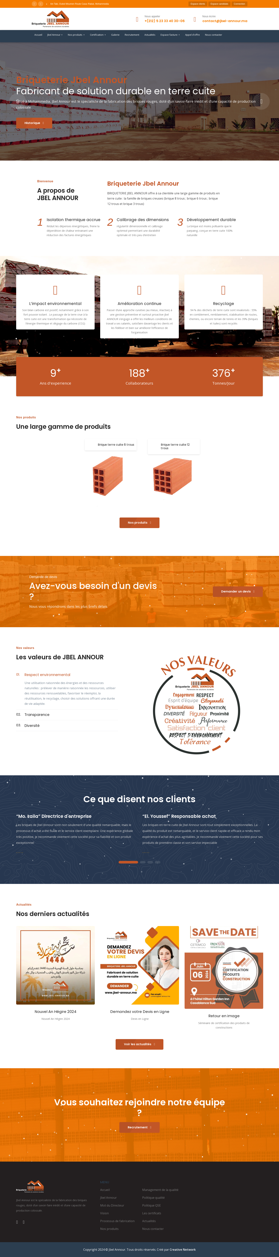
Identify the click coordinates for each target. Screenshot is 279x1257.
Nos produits (76, 35)
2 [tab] (142, 862)
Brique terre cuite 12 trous (175, 446)
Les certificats (151, 1213)
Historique (34, 123)
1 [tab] (128, 862)
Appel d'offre (192, 34)
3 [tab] (150, 862)
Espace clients (198, 4)
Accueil (38, 34)
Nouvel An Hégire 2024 (55, 1011)
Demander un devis (237, 591)
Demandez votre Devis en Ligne (139, 1011)
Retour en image (224, 1015)
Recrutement (132, 34)
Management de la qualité (160, 1190)
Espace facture (170, 35)
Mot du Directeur (112, 1205)
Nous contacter (213, 34)
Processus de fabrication (117, 1221)
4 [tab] (157, 862)
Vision (104, 1213)
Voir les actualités (139, 1044)
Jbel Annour (55, 35)
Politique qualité (153, 1198)
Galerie (115, 34)
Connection (239, 4)
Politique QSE (151, 1205)
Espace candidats (219, 4)
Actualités (149, 34)
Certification (98, 35)
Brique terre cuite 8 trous (116, 445)
